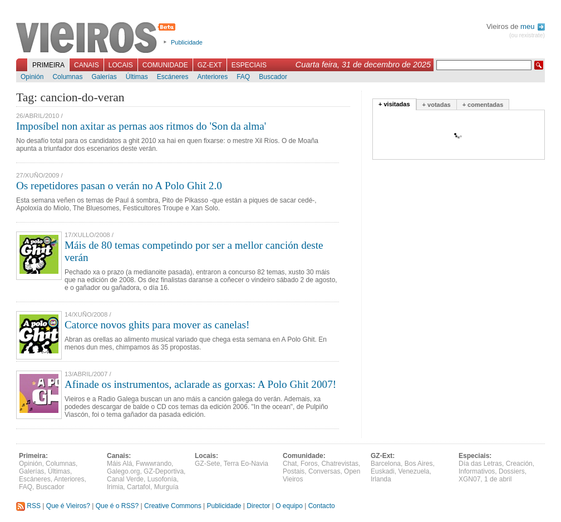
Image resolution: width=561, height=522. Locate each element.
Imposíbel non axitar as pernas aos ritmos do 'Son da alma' (141, 126)
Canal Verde (125, 479)
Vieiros (97, 38)
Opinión (32, 77)
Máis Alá (119, 463)
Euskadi (383, 471)
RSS (28, 506)
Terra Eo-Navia (246, 463)
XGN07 (469, 479)
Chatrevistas (339, 463)
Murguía (166, 487)
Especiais (249, 65)
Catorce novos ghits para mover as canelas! (157, 325)
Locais (121, 65)
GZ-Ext (210, 65)
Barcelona (386, 463)
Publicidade (187, 42)
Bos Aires (419, 463)
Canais (86, 65)
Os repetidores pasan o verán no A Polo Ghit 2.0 (119, 185)
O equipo (289, 506)
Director (258, 506)
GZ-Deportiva (164, 471)
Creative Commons (172, 506)
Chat (290, 463)
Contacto (321, 506)
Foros (309, 463)
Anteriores (212, 77)
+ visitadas (394, 104)
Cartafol (138, 487)
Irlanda (381, 479)
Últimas (137, 77)
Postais (293, 471)
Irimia (115, 487)
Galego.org (123, 471)
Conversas (324, 471)
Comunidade (165, 65)
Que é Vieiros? (68, 506)
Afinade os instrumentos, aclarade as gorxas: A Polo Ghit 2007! (200, 384)
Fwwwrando (153, 463)
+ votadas (436, 104)
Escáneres (173, 77)
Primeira (48, 65)
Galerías (103, 77)
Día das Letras (480, 463)
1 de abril (497, 479)
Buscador (273, 77)
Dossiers (512, 471)
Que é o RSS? (117, 506)
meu (532, 26)
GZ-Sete (207, 463)
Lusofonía (162, 479)
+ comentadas (483, 104)
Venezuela (413, 471)
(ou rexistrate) (527, 35)
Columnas (67, 77)
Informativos (477, 471)
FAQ (243, 77)
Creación (519, 463)
